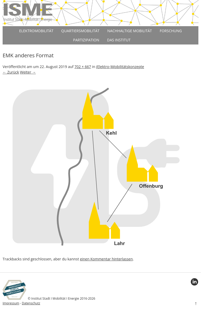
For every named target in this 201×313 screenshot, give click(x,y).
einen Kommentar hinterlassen (106, 258)
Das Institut (119, 39)
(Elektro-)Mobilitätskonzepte (120, 66)
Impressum (11, 303)
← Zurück (11, 72)
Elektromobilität (36, 30)
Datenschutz (31, 303)
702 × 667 (82, 66)
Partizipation (86, 39)
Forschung (171, 30)
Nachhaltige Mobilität (129, 30)
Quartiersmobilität (80, 30)
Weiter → (28, 72)
